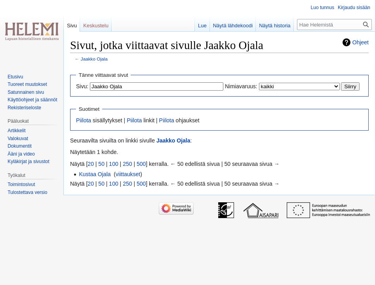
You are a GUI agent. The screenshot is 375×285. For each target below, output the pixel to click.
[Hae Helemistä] (334, 24)
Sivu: (82, 86)
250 (127, 164)
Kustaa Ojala (94, 174)
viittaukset (128, 174)
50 (101, 164)
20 (91, 164)
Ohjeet (360, 42)
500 (141, 164)
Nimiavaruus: (241, 86)
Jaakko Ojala (94, 58)
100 (113, 164)
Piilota (83, 120)
